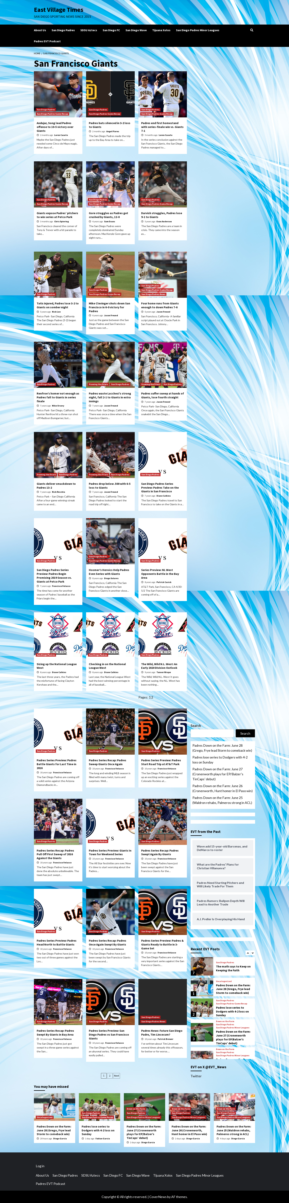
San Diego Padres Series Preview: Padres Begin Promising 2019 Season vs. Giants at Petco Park (54, 575)
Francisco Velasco (61, 586)
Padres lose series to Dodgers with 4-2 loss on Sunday (220, 759)
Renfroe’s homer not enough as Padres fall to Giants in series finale (58, 397)
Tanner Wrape (163, 672)
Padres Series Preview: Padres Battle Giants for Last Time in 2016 (56, 764)
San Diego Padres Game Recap (52, 113)
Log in (40, 1166)
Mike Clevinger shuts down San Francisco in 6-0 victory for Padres (109, 307)
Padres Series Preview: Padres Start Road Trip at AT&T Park (161, 762)
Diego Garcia (60, 1138)
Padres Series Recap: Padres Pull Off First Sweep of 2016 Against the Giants (55, 854)
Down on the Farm (225, 1021)
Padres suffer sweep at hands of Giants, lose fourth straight (162, 395)
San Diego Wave (136, 30)
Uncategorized (224, 981)
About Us (40, 30)
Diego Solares (111, 578)
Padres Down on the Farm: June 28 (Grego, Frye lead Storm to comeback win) (222, 747)
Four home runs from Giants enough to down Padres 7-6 (160, 305)
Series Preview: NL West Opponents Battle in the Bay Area (160, 573)
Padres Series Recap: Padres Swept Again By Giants (160, 852)
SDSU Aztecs (88, 30)
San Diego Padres (63, 30)
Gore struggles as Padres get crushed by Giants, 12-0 (108, 215)
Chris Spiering (61, 221)
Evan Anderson (164, 221)
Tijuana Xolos (161, 30)
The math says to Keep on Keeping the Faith (233, 968)
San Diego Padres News (153, 294)
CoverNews (158, 1197)
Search (196, 726)
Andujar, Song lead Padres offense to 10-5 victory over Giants (55, 127)
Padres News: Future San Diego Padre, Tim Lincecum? (161, 1032)
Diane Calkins (163, 495)
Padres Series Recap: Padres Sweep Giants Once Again (107, 762)
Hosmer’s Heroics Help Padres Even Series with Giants (109, 572)
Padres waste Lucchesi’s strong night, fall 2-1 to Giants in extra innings (110, 397)
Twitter (196, 1076)
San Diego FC (111, 30)
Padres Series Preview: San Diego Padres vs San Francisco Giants (109, 1034)
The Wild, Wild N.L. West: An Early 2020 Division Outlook (159, 666)
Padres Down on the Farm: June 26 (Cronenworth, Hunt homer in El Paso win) (222, 788)
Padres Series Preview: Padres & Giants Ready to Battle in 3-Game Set (162, 944)
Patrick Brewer (165, 1039)
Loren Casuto (61, 135)
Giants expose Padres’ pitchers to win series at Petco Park (57, 215)
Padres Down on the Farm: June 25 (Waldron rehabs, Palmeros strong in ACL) (222, 800)
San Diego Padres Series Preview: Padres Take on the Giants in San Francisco (160, 487)
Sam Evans (109, 221)
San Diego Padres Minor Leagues (197, 30)
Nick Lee (56, 311)
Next (116, 1075)
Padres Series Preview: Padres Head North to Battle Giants (56, 942)
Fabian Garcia (102, 1138)
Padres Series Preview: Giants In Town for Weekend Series (110, 852)
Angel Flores (112, 131)
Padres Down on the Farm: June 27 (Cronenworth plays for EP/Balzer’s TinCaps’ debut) (217, 774)
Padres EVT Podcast (47, 41)
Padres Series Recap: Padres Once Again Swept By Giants (107, 942)
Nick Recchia (58, 491)
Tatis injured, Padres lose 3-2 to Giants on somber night (58, 305)
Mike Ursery (58, 405)
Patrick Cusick (163, 582)
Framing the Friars (98, 384)
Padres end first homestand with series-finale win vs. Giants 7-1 (162, 127)
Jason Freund (111, 315)
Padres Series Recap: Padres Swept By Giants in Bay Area (55, 1032)
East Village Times (59, 10)
